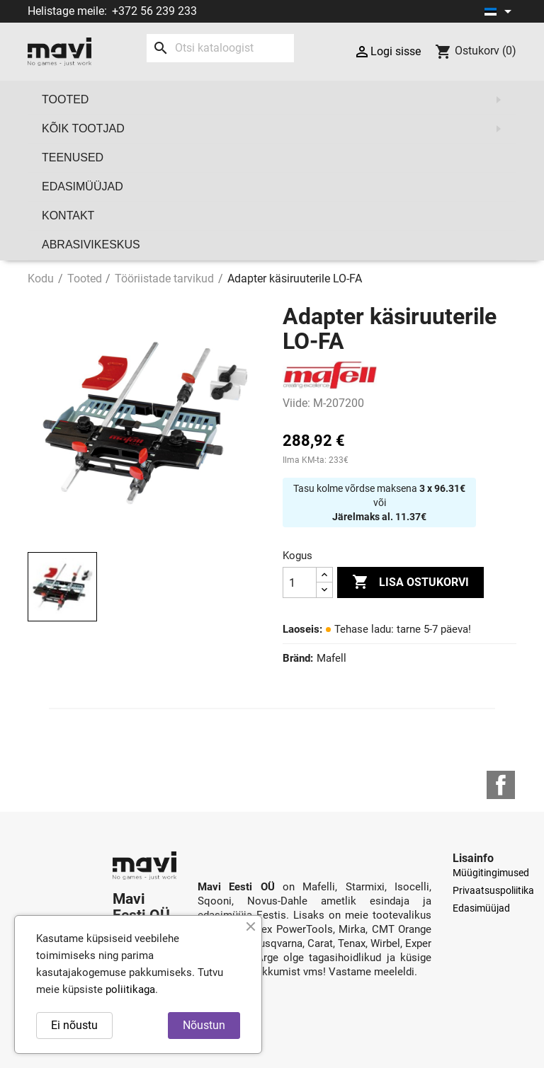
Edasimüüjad (82, 186)
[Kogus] (300, 582)
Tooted (275, 99)
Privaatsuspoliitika (493, 890)
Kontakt (68, 215)
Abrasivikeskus (91, 245)
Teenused (72, 157)
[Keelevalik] (500, 11)
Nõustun (204, 1025)
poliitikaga (130, 989)
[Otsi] (220, 48)
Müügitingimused (491, 872)
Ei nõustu (74, 1025)
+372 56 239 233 (154, 11)
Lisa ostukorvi (410, 582)
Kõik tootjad (275, 128)
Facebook (501, 785)
